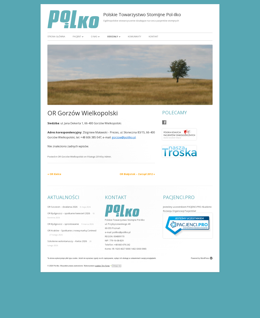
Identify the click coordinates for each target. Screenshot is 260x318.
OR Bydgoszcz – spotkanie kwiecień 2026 (68, 213)
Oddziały (112, 36)
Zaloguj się (116, 266)
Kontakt (153, 36)
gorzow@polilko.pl (124, 137)
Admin (107, 156)
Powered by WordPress (202, 258)
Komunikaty (134, 36)
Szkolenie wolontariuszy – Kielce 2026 (67, 241)
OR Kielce (54, 174)
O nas (94, 36)
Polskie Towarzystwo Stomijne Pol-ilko (142, 14)
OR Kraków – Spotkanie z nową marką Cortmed (71, 230)
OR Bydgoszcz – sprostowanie (63, 224)
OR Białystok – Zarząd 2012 (137, 174)
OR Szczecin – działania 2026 (62, 206)
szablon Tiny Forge (102, 266)
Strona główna (56, 36)
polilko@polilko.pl (121, 232)
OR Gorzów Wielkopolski (70, 156)
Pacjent (77, 36)
